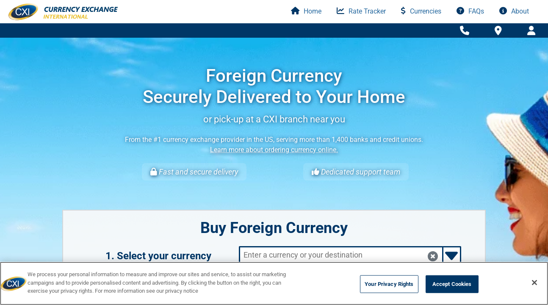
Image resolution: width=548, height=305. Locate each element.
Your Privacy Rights (389, 284)
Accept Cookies (452, 284)
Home (306, 11)
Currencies (421, 11)
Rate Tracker (361, 11)
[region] (274, 283)
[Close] (534, 282)
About (514, 11)
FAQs (470, 11)
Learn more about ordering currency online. (274, 150)
